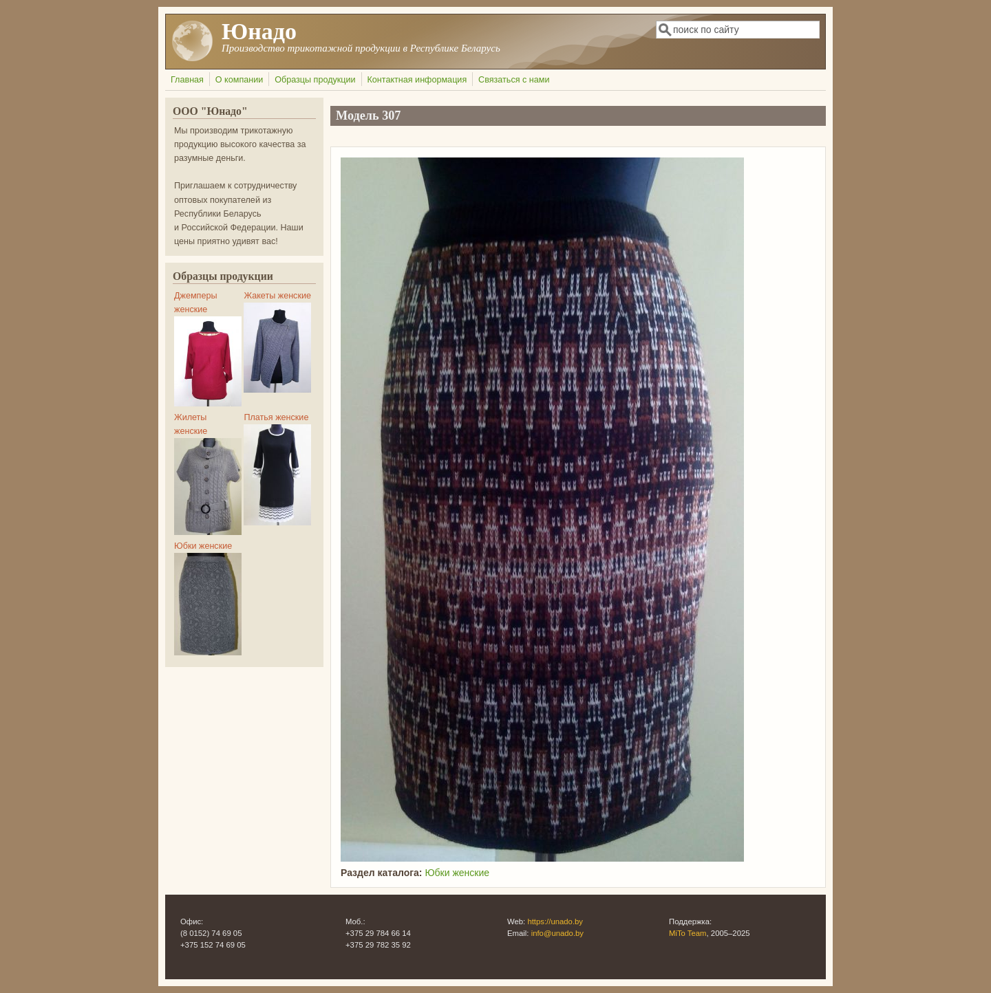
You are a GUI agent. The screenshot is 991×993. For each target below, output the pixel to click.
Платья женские (276, 417)
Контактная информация (417, 80)
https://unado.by (555, 921)
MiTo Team (688, 933)
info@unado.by (557, 933)
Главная (187, 80)
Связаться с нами (513, 80)
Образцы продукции (315, 80)
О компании (239, 80)
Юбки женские (457, 872)
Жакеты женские (277, 296)
